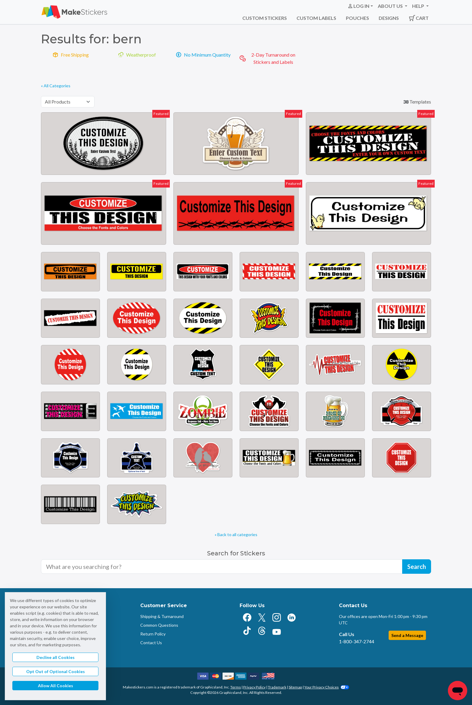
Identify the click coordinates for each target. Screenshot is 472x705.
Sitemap (295, 687)
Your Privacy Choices (326, 687)
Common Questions (159, 625)
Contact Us (151, 642)
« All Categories (55, 85)
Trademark (277, 687)
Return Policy (153, 633)
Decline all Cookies (55, 657)
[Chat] (457, 690)
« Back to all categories (236, 534)
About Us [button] (391, 6)
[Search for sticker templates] (221, 566)
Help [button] (418, 6)
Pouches (357, 18)
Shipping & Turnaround (162, 616)
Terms (235, 687)
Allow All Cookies (55, 685)
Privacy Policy (254, 687)
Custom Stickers (264, 18)
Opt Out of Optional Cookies (55, 671)
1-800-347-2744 (356, 641)
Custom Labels (316, 18)
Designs (389, 18)
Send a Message (407, 635)
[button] (360, 6)
